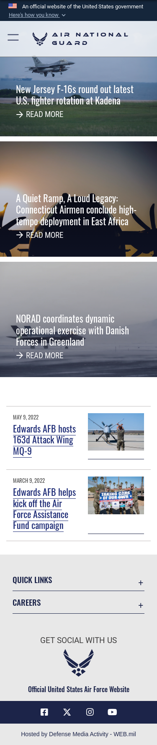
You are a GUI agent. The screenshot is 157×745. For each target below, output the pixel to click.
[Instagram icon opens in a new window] (90, 712)
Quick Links (32, 579)
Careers (27, 602)
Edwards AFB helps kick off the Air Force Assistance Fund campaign (44, 508)
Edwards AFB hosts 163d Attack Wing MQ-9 (44, 439)
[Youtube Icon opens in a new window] (112, 712)
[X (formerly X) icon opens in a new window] (67, 712)
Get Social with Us (78, 640)
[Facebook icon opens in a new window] (44, 712)
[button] (37, 15)
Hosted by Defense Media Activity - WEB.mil (78, 734)
